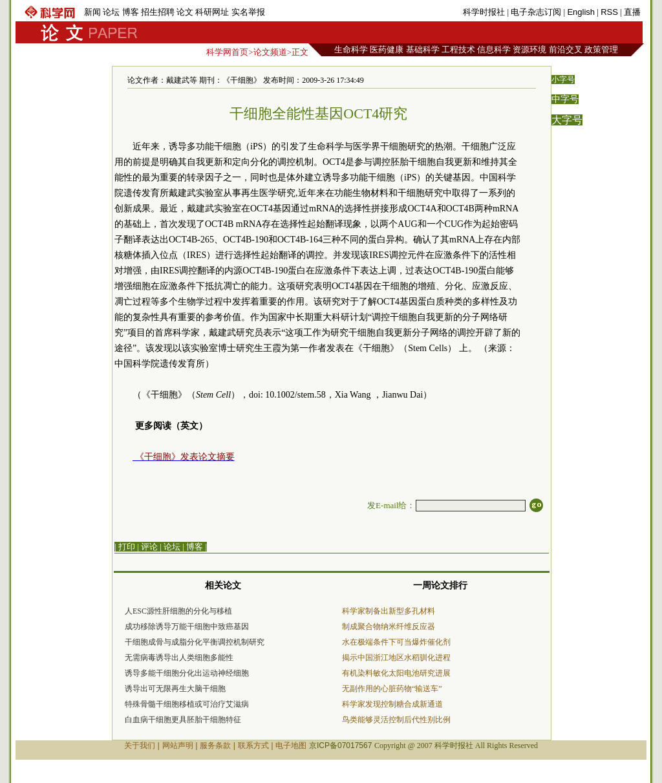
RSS (609, 12)
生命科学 (351, 49)
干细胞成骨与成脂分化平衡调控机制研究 (194, 642)
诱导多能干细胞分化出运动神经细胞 (187, 673)
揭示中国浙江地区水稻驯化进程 (396, 657)
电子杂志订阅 (536, 12)
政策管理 (601, 49)
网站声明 (177, 745)
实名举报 (248, 12)
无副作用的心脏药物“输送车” (392, 688)
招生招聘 (158, 12)
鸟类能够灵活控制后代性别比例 (396, 719)
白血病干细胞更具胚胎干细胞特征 (183, 719)
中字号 (565, 99)
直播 (632, 12)
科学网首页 (227, 52)
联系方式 (253, 745)
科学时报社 (484, 12)
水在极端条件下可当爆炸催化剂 (396, 642)
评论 (149, 547)
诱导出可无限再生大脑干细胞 (175, 688)
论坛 (111, 12)
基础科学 (423, 49)
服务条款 (215, 745)
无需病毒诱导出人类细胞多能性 (179, 657)
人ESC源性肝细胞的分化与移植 (178, 611)
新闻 (92, 12)
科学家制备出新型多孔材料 (388, 611)
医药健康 (386, 49)
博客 (130, 12)
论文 (184, 12)
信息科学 (494, 49)
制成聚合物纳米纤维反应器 (388, 626)
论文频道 (270, 52)
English (581, 12)
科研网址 (212, 12)
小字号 (563, 79)
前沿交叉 (565, 49)
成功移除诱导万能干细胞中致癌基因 (187, 626)
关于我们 (139, 745)
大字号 (566, 119)
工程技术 (458, 49)
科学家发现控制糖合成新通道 (392, 704)
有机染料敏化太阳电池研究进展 (396, 673)
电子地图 (290, 745)
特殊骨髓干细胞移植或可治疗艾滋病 (187, 704)
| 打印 (124, 547)
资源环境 (529, 49)
